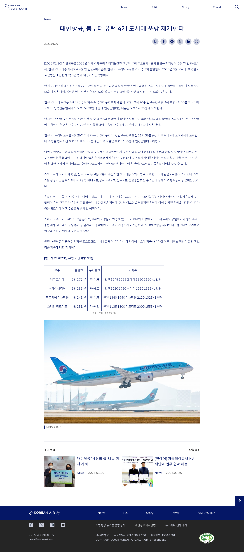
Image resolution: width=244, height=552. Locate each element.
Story (185, 7)
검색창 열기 (237, 7)
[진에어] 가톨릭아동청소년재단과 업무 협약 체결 (175, 461)
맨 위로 (239, 501)
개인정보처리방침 (145, 525)
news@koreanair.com (41, 539)
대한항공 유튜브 (63, 525)
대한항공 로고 (52, 513)
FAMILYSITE (206, 513)
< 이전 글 (49, 450)
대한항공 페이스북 (31, 525)
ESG (154, 7)
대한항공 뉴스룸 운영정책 (110, 525)
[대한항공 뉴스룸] (16, 7)
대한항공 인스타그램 (52, 525)
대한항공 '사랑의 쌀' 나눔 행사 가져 (98, 461)
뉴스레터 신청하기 (176, 525)
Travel (217, 7)
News (123, 7)
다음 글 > (194, 450)
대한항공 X (41, 525)
